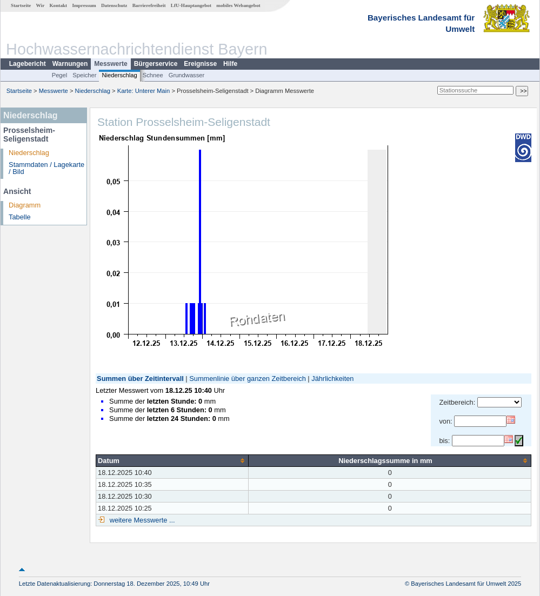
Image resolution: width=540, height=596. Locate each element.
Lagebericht (27, 64)
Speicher (84, 75)
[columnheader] (172, 460)
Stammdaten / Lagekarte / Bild (46, 168)
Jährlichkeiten (332, 378)
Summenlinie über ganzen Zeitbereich (247, 378)
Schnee (153, 75)
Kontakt (58, 5)
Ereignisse (200, 64)
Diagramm (25, 205)
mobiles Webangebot (238, 5)
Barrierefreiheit (149, 5)
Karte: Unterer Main (143, 91)
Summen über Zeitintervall (140, 378)
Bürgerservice (156, 64)
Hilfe (230, 64)
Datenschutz (114, 5)
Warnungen (70, 64)
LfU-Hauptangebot (191, 5)
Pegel (60, 75)
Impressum (84, 5)
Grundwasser (187, 75)
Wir (40, 5)
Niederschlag (119, 75)
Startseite (21, 5)
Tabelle (20, 217)
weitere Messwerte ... (141, 520)
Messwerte (110, 64)
